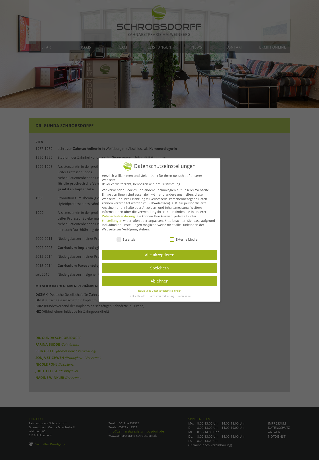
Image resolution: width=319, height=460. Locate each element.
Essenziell (127, 241)
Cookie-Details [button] (137, 298)
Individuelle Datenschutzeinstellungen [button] (159, 292)
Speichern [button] (159, 270)
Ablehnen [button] (159, 283)
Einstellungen (112, 222)
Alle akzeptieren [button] (159, 256)
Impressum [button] (184, 298)
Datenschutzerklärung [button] (162, 298)
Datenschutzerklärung (118, 218)
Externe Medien (184, 241)
